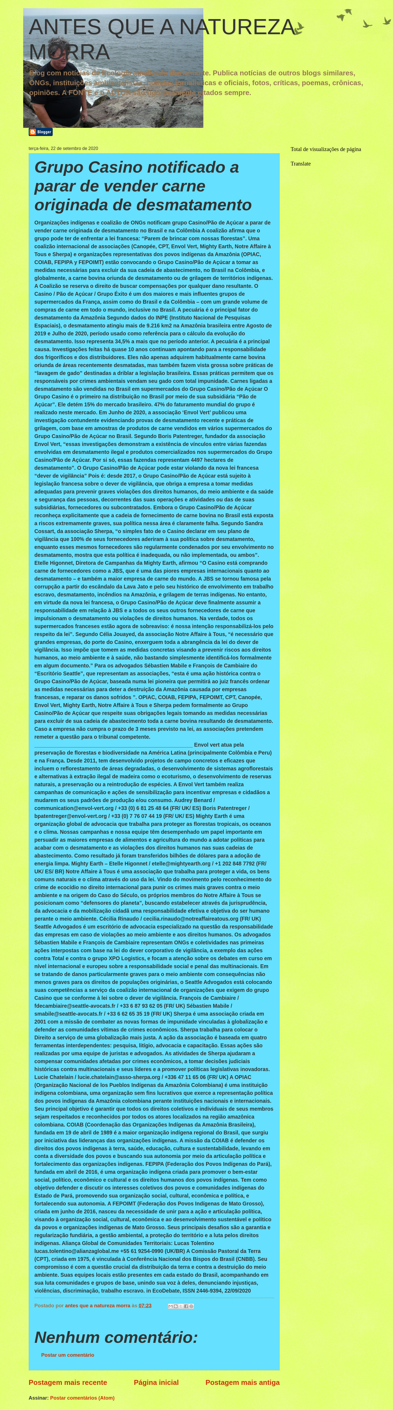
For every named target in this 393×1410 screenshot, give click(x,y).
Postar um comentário (67, 1355)
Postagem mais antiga (243, 1382)
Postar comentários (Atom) (82, 1398)
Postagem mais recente (68, 1382)
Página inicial (156, 1382)
